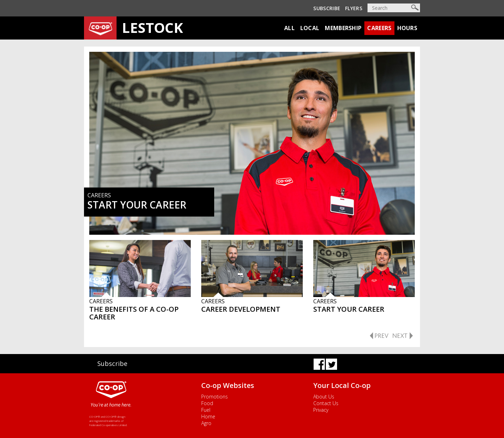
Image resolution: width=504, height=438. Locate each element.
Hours (407, 28)
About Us (323, 396)
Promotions (214, 396)
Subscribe (326, 8)
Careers (379, 28)
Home (208, 416)
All (289, 28)
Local (310, 28)
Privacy (320, 410)
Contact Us (325, 403)
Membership (343, 28)
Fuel (205, 410)
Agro (206, 423)
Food (207, 403)
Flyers (353, 8)
